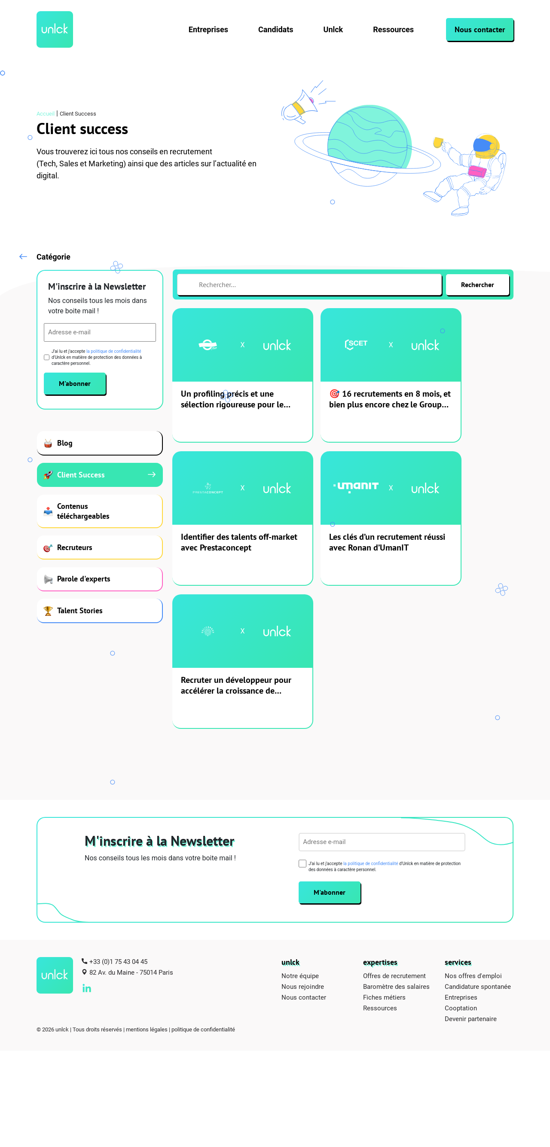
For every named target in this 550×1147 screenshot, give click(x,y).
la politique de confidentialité (113, 353)
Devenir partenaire (471, 885)
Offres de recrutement (394, 842)
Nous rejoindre (302, 853)
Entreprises (208, 29)
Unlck (333, 29)
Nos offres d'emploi (473, 842)
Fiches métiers (384, 864)
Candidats (275, 29)
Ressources (393, 29)
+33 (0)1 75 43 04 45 (118, 828)
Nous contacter (480, 29)
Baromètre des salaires (396, 853)
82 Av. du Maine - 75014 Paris (131, 839)
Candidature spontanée (478, 853)
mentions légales (147, 896)
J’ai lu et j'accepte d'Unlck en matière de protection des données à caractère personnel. (97, 359)
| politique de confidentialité (202, 896)
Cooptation (461, 875)
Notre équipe (300, 842)
